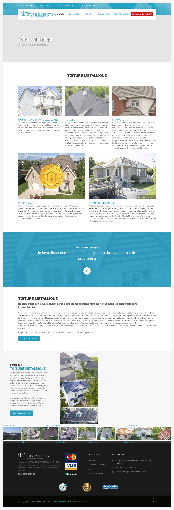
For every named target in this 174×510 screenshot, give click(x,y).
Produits (90, 14)
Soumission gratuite (142, 14)
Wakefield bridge (96, 474)
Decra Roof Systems (97, 465)
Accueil (60, 14)
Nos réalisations (21, 413)
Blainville (21, 442)
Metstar (92, 460)
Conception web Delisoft (61, 501)
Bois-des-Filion (60, 442)
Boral (91, 469)
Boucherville (129, 442)
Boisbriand (93, 442)
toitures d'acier (9, 425)
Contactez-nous (29, 338)
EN (155, 6)
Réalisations (104, 14)
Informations (75, 14)
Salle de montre (121, 14)
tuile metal (133, 425)
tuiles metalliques (52, 425)
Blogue (149, 6)
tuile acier (91, 425)
